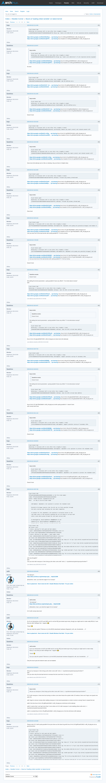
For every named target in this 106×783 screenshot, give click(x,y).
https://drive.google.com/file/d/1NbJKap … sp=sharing (42, 37)
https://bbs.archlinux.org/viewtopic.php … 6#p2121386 (42, 576)
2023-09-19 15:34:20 (32, 121)
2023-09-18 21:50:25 (32, 73)
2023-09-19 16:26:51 (32, 190)
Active (91, 14)
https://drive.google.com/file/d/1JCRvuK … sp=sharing (42, 294)
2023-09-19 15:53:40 (32, 142)
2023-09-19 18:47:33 (32, 349)
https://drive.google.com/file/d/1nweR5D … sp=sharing (42, 135)
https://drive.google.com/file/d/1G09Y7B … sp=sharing (42, 362)
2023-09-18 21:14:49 (32, 25)
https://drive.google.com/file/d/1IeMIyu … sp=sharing (42, 183)
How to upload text (32, 583)
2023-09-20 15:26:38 (32, 684)
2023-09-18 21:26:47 (32, 45)
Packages (58, 3)
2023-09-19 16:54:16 (32, 218)
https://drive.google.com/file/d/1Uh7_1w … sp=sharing (42, 85)
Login (27, 11)
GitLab (79, 3)
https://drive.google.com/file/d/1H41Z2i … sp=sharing (42, 87)
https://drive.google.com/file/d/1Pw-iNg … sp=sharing (42, 454)
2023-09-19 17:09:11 (32, 269)
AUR (93, 3)
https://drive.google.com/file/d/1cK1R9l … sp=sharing (42, 231)
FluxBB (98, 777)
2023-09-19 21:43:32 (32, 595)
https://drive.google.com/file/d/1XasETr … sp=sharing (42, 295)
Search (17, 11)
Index (6, 11)
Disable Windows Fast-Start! (57, 583)
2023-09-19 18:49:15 (32, 369)
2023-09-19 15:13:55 (32, 93)
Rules (11, 11)
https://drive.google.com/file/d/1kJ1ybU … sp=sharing (42, 181)
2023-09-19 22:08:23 (32, 667)
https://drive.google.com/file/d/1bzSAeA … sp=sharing (42, 452)
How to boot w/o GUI (43, 583)
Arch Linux (10, 3)
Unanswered (97, 14)
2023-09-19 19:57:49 (32, 489)
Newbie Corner (17, 19)
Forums (66, 3)
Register (22, 11)
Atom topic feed (96, 774)
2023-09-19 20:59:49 (32, 571)
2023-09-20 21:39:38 (32, 721)
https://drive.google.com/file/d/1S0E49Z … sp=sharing (42, 229)
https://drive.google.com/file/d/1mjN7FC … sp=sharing (42, 38)
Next (28, 22)
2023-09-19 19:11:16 (32, 413)
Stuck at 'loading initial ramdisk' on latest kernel (44, 19)
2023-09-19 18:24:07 (32, 305)
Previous (12, 22)
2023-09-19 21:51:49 (32, 618)
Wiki (73, 3)
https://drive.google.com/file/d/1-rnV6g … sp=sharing (42, 133)
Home (51, 3)
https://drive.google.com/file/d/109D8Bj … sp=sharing (42, 360)
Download (100, 3)
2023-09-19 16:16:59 (32, 170)
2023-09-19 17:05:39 (32, 240)
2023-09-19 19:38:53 (32, 441)
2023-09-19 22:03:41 (32, 641)
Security (86, 3)
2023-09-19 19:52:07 (32, 461)
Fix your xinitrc (69, 583)
